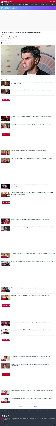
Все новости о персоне (8, 43)
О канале (30, 411)
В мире (12, 4)
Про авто (52, 4)
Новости (12, 411)
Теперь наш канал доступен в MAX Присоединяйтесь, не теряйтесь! (10, 8)
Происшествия (43, 4)
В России (19, 4)
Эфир (51, 1)
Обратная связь (6, 424)
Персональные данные (8, 423)
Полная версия (5, 413)
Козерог (10, 39)
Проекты (24, 411)
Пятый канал (5, 411)
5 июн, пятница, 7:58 (6, 2)
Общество (26, 4)
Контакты (46, 411)
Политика (34, 4)
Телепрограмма (38, 411)
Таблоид (18, 411)
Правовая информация (8, 421)
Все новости (5, 4)
